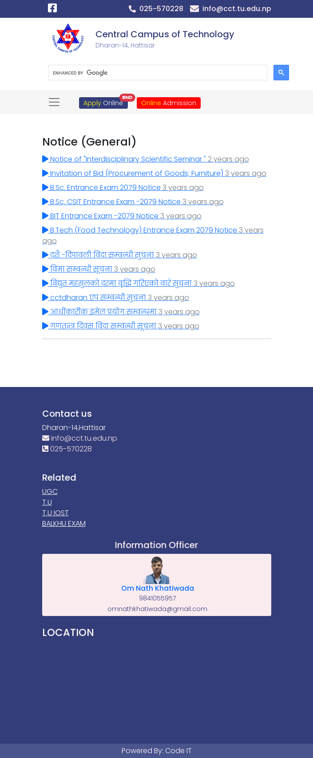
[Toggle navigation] (54, 102)
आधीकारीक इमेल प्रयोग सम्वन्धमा (121, 312)
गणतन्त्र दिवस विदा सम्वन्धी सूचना (120, 326)
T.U (47, 502)
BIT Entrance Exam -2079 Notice (122, 216)
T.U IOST (55, 513)
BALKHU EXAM (64, 523)
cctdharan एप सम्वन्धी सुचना (115, 297)
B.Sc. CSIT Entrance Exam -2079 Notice (133, 202)
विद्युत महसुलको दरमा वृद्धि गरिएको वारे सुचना (138, 283)
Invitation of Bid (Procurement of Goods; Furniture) (154, 173)
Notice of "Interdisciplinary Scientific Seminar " (145, 159)
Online (105, 102)
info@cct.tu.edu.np (79, 438)
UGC (50, 491)
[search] (157, 72)
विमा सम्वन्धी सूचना (98, 269)
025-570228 (67, 449)
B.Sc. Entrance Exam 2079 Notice (123, 187)
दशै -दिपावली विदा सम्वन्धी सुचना (119, 255)
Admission (168, 103)
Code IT (178, 751)
